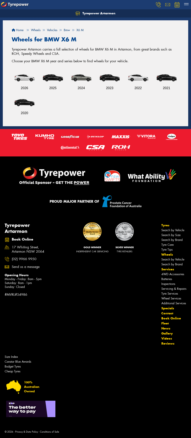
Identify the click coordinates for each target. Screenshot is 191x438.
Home (18, 30)
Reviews (167, 343)
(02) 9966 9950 (24, 259)
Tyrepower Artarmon (95, 13)
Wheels (167, 254)
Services (167, 269)
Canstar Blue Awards (18, 362)
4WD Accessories (172, 274)
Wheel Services (171, 298)
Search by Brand (172, 240)
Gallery (167, 333)
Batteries (166, 279)
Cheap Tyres (12, 371)
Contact (167, 313)
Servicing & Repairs (173, 289)
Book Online (171, 318)
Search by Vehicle (172, 230)
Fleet (165, 323)
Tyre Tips (167, 250)
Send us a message (26, 267)
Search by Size (171, 235)
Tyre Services (169, 294)
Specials (167, 308)
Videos (166, 338)
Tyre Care (167, 245)
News (165, 328)
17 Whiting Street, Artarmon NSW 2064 (28, 249)
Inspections (168, 284)
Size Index (11, 357)
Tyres (165, 225)
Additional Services (173, 303)
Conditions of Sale (49, 431)
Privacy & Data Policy (26, 431)
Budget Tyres (13, 366)
